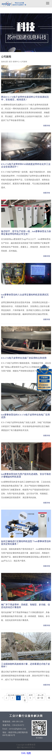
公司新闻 (23, 62)
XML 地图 (26, 753)
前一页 (41, 695)
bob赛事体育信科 (13, 4)
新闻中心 (16, 62)
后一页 (40, 698)
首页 (10, 62)
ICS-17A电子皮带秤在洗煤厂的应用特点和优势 (24, 358)
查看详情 (46, 126)
